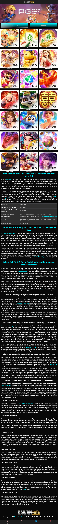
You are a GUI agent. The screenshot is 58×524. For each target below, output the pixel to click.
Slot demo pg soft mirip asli (9, 233)
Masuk (43, 25)
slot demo (9, 180)
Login (7, 522)
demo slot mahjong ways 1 (26, 404)
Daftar (14, 25)
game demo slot (6, 385)
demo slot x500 (31, 347)
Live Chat (51, 522)
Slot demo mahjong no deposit (10, 326)
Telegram (36, 522)
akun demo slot (22, 271)
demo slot (43, 290)
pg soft (24, 489)
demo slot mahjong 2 (23, 303)
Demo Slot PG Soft (19, 517)
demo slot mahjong (39, 257)
